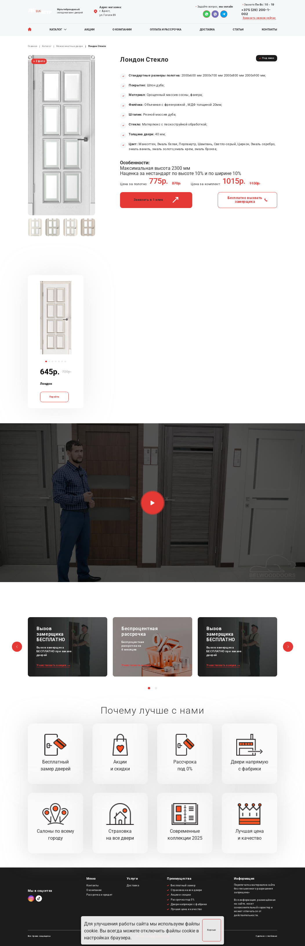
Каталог (56, 29)
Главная (32, 46)
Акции (89, 29)
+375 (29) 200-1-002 (255, 12)
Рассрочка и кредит (99, 894)
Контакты (269, 29)
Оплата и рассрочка (165, 29)
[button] (41, 316)
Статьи (238, 29)
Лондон (46, 384)
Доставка (207, 29)
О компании (122, 29)
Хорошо (211, 930)
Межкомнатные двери (69, 46)
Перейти (54, 396)
